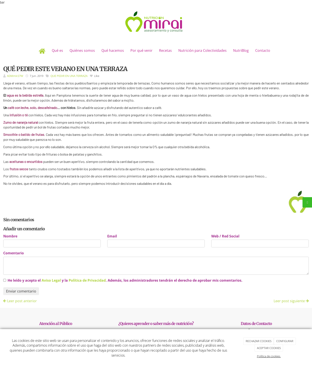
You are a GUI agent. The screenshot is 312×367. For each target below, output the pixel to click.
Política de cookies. (269, 356)
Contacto (262, 50)
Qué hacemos (112, 50)
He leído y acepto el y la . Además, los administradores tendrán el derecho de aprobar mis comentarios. (125, 280)
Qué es (57, 50)
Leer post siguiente (291, 301)
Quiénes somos (82, 50)
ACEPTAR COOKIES (269, 348)
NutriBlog (241, 50)
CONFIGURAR (284, 341)
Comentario (13, 253)
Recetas (165, 50)
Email (112, 236)
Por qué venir (141, 50)
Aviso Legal (51, 280)
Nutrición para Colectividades (202, 50)
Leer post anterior (20, 301)
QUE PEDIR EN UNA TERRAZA (69, 76)
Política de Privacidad (87, 280)
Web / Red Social (225, 236)
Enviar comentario (21, 291)
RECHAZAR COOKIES (258, 341)
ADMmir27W (15, 76)
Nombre (10, 236)
